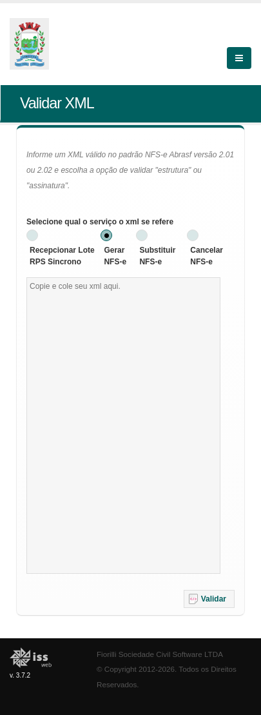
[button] (209, 599)
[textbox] (123, 425)
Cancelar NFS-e (206, 256)
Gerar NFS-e (115, 256)
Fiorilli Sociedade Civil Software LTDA (160, 654)
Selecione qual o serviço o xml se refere (99, 221)
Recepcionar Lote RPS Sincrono (62, 256)
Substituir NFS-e (157, 256)
